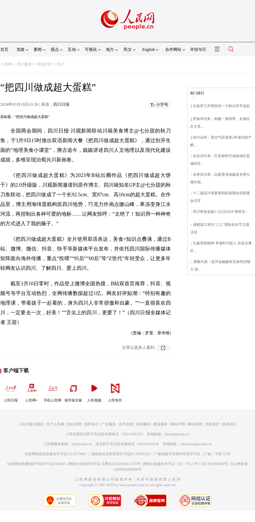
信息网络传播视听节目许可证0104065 (36, 464)
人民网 (6, 64)
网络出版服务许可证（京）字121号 (170, 464)
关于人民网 (55, 424)
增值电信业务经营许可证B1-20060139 (120, 454)
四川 (60, 64)
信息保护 (212, 424)
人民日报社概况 (30, 424)
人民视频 (94, 390)
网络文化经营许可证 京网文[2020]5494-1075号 (104, 464)
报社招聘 (74, 424)
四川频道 (24, 64)
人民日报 (11, 390)
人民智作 (115, 390)
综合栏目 (44, 64)
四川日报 (61, 104)
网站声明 (178, 424)
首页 (4, 49)
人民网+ (31, 390)
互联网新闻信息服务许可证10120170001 (55, 454)
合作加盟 (126, 424)
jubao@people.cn (177, 434)
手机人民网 (52, 390)
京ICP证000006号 (214, 464)
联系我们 (229, 424)
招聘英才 (91, 424)
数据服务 (160, 424)
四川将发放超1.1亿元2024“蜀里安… (221, 212)
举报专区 (198, 49)
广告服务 (109, 424)
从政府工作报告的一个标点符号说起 (221, 106)
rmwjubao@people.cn (196, 444)
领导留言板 (73, 390)
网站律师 (195, 424)
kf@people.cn (82, 444)
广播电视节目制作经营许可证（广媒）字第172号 (192, 454)
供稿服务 (143, 424)
